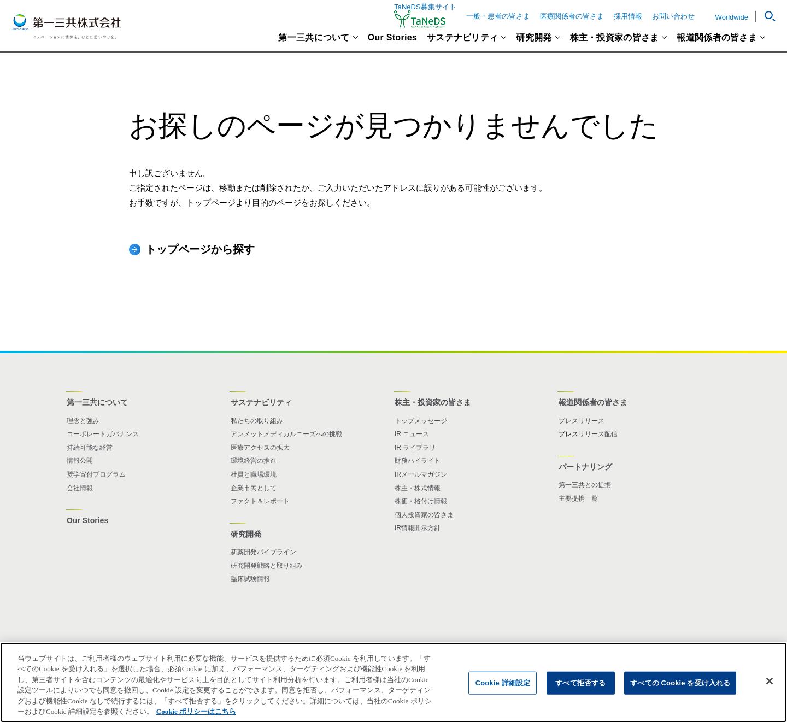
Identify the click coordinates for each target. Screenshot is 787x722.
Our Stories (392, 37)
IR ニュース (412, 434)
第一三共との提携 (585, 485)
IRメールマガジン (421, 474)
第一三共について (313, 37)
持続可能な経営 (90, 447)
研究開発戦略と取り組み (267, 566)
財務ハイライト (418, 461)
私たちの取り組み (257, 421)
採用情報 (628, 16)
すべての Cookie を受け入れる (680, 693)
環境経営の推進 (254, 461)
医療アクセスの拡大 (260, 447)
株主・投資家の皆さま (614, 37)
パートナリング (585, 466)
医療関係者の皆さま (572, 16)
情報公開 (80, 461)
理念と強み (83, 421)
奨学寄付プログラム (96, 474)
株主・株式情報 (418, 488)
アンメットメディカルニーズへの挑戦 (286, 434)
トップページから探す (200, 249)
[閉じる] (769, 691)
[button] (765, 16)
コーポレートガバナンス (103, 434)
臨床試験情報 (250, 579)
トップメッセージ (421, 421)
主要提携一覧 (578, 498)
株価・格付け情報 (421, 501)
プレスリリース (581, 421)
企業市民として (254, 488)
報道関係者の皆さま (717, 37)
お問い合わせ (673, 16)
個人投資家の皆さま (424, 515)
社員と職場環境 (254, 474)
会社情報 (80, 488)
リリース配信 (598, 434)
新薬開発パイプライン (263, 552)
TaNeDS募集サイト (425, 15)
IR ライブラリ (415, 447)
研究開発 (533, 37)
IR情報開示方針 (418, 528)
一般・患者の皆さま (498, 16)
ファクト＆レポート (260, 501)
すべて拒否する (580, 693)
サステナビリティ (462, 37)
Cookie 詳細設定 (502, 693)
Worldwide (731, 17)
